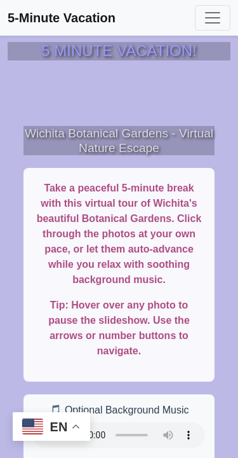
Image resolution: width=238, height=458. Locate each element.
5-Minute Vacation (62, 18)
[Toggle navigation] (212, 18)
